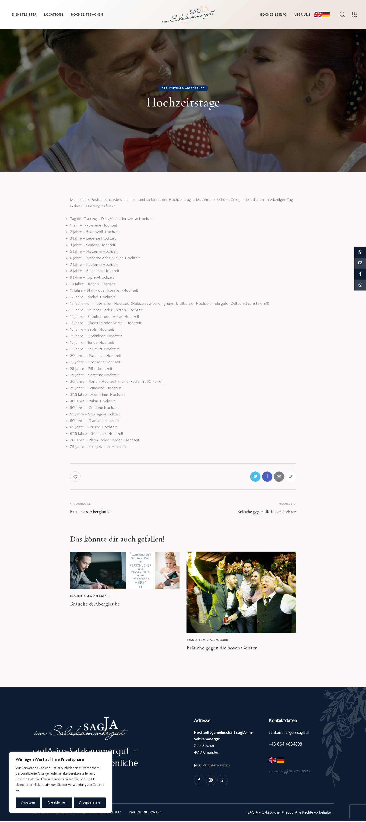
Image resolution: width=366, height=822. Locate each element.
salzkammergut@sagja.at (289, 733)
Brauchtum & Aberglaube (183, 88)
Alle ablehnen (57, 802)
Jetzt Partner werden (212, 766)
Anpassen (28, 802)
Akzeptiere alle (90, 802)
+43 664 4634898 (285, 744)
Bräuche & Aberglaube (95, 604)
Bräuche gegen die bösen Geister (222, 648)
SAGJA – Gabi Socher (264, 813)
